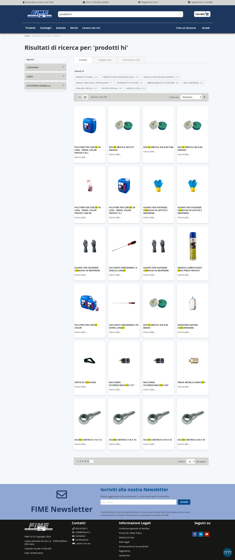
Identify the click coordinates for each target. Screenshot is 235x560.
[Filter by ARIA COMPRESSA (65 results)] (193, 82)
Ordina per (174, 97)
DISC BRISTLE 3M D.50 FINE (158, 147)
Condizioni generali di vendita (134, 528)
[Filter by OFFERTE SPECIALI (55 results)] (112, 88)
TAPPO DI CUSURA (85, 382)
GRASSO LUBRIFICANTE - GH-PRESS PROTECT (190, 269)
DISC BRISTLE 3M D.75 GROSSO (121, 148)
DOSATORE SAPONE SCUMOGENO (188, 326)
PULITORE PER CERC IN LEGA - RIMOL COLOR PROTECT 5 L (122, 210)
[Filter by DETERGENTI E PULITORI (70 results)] (129, 82)
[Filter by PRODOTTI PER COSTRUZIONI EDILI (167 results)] (121, 77)
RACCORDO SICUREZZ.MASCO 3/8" (156, 384)
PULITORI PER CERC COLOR (85, 326)
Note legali (124, 542)
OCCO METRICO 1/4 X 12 (88, 439)
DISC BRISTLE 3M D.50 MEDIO (155, 326)
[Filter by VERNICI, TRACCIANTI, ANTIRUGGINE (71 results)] (94, 82)
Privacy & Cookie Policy (130, 533)
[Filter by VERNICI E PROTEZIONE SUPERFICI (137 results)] (161, 77)
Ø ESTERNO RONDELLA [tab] (38, 85)
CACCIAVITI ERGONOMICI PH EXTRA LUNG (124, 326)
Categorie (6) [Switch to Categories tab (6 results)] (105, 59)
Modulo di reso (126, 537)
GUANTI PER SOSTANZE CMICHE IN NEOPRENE (87, 269)
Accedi (206, 28)
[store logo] (40, 14)
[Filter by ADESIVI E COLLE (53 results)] (136, 88)
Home (27, 36)
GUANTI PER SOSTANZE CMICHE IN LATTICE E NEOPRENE (155, 210)
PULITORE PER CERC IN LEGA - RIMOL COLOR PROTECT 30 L (87, 150)
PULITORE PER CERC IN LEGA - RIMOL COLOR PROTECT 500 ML (87, 210)
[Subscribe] (184, 502)
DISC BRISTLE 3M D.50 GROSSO (190, 148)
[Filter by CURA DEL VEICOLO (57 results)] (86, 88)
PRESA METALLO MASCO (191, 382)
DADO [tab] (30, 76)
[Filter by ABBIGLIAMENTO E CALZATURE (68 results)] (162, 82)
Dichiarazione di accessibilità (133, 546)
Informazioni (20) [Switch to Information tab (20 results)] (131, 59)
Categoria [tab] (32, 67)
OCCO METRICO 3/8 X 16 (191, 439)
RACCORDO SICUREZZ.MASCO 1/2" (121, 384)
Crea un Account (186, 28)
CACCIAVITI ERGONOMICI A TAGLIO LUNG (123, 269)
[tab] (83, 60)
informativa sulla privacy (177, 512)
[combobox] (120, 14)
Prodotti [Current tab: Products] (83, 59)
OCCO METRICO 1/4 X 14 (122, 439)
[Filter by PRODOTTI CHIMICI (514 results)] (87, 77)
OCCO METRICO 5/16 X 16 (157, 439)
